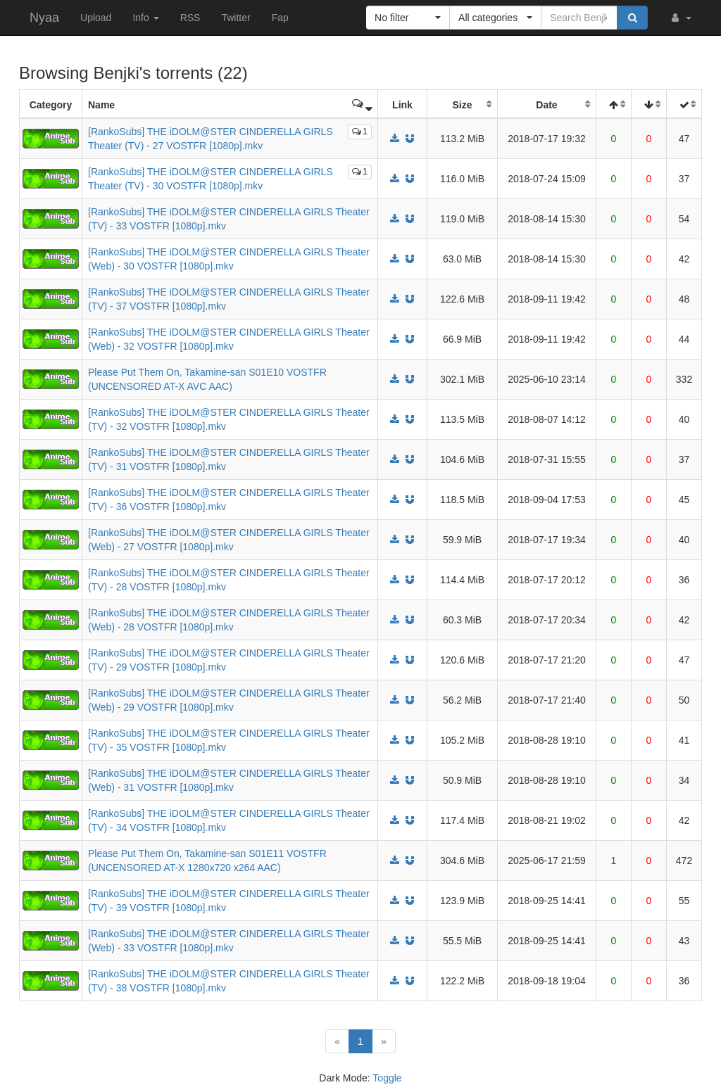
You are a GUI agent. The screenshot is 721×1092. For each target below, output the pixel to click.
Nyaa (44, 18)
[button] (680, 17)
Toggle (386, 1078)
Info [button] (145, 17)
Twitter (235, 17)
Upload (95, 17)
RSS (190, 17)
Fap (280, 17)
